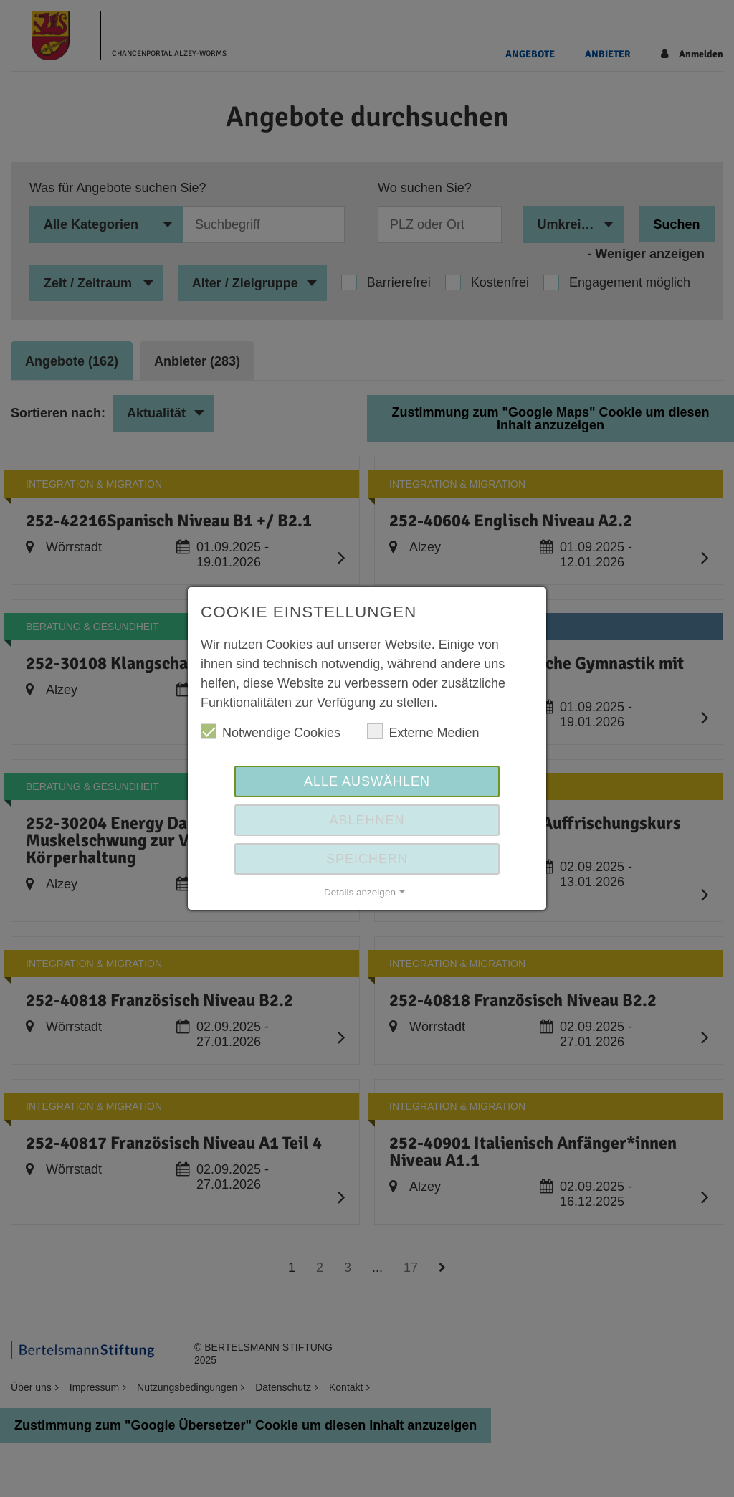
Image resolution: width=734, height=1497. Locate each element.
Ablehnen (366, 820)
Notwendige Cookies (270, 731)
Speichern (367, 859)
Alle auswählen (367, 781)
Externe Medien (423, 731)
